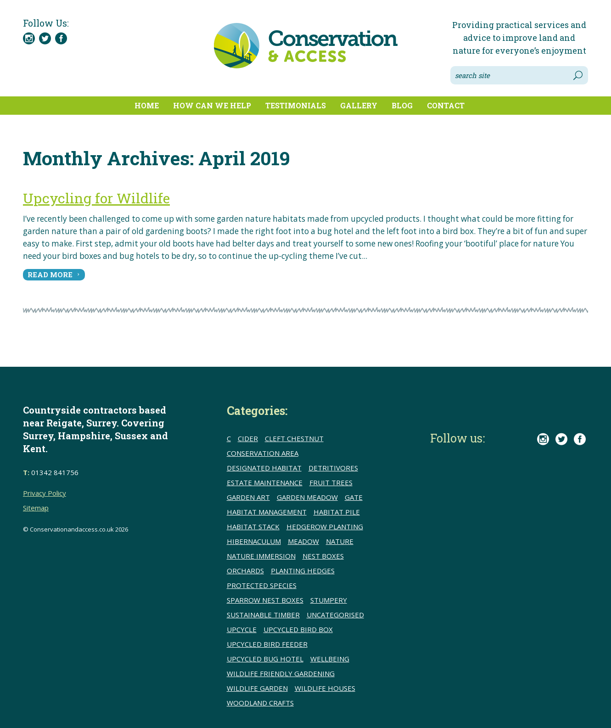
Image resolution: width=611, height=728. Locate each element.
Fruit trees (331, 482)
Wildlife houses (325, 688)
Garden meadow (307, 497)
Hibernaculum (254, 541)
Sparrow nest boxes (265, 600)
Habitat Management (267, 511)
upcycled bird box (298, 629)
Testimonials (295, 105)
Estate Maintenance (265, 482)
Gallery (358, 105)
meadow (303, 541)
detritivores (333, 467)
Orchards (245, 570)
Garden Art (248, 497)
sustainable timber (263, 614)
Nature (339, 541)
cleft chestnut (294, 438)
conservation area (262, 453)
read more (50, 274)
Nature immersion (261, 555)
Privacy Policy (44, 493)
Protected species (262, 585)
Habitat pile (337, 511)
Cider (248, 438)
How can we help (212, 105)
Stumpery (328, 600)
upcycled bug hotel (265, 658)
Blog (402, 105)
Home (147, 105)
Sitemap (36, 507)
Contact (446, 105)
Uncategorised (335, 614)
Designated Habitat (264, 467)
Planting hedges (303, 570)
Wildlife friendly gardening (281, 673)
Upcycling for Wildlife (96, 198)
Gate (354, 497)
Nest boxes (323, 555)
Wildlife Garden (257, 688)
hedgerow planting (324, 526)
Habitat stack (253, 526)
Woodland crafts (260, 702)
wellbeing (329, 658)
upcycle (242, 629)
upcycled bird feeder (267, 644)
